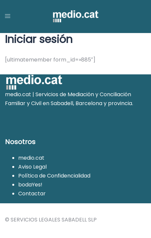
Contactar (32, 193)
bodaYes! (30, 184)
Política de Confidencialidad (54, 175)
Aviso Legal (32, 167)
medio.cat (31, 158)
